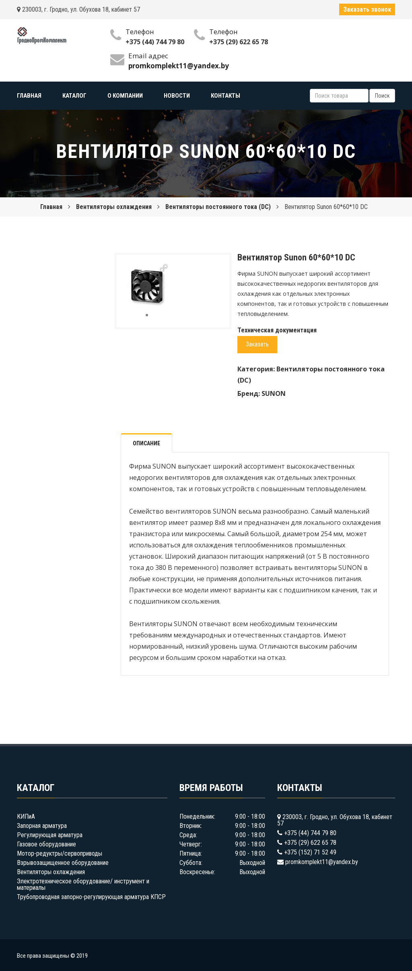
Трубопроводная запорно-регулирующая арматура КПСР (91, 897)
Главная (51, 207)
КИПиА (26, 816)
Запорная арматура (42, 826)
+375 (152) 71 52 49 (310, 852)
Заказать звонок (367, 9)
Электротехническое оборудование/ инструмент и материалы (83, 884)
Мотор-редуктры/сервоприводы (59, 853)
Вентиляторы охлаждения (114, 207)
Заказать (257, 344)
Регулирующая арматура (49, 835)
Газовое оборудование (46, 844)
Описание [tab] (146, 443)
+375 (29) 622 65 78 (238, 41)
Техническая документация (277, 330)
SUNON (274, 393)
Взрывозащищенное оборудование (63, 863)
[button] (163, 268)
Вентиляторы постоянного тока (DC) (218, 207)
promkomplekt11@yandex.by (321, 862)
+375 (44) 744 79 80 (155, 41)
